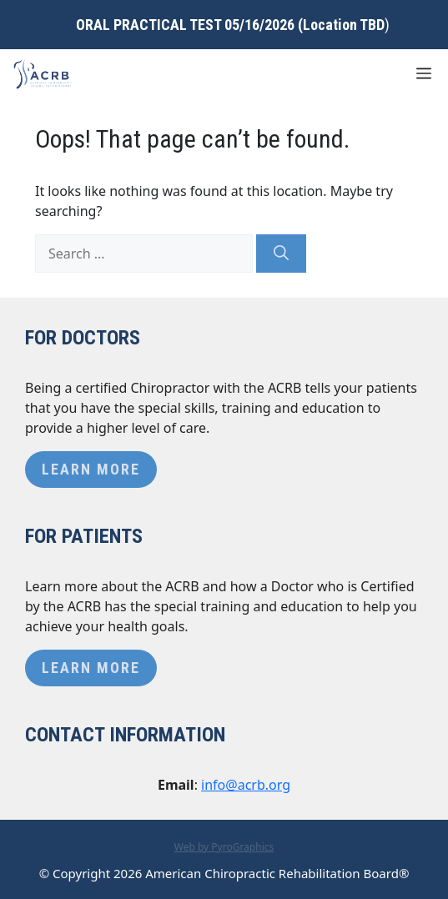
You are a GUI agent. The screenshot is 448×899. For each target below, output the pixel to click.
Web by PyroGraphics (224, 847)
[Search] (281, 253)
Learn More (91, 469)
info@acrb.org (245, 785)
